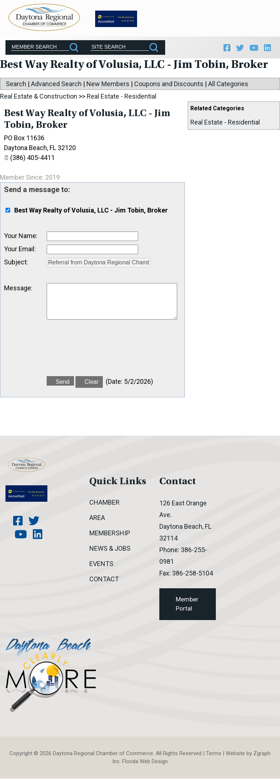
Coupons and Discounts (168, 85)
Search (16, 85)
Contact (104, 580)
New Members (107, 85)
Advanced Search (56, 85)
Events (101, 565)
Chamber (104, 504)
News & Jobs (110, 550)
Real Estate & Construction (38, 98)
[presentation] (102, 353)
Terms (213, 755)
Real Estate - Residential (225, 124)
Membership (109, 534)
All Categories (228, 85)
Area (97, 519)
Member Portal (187, 605)
